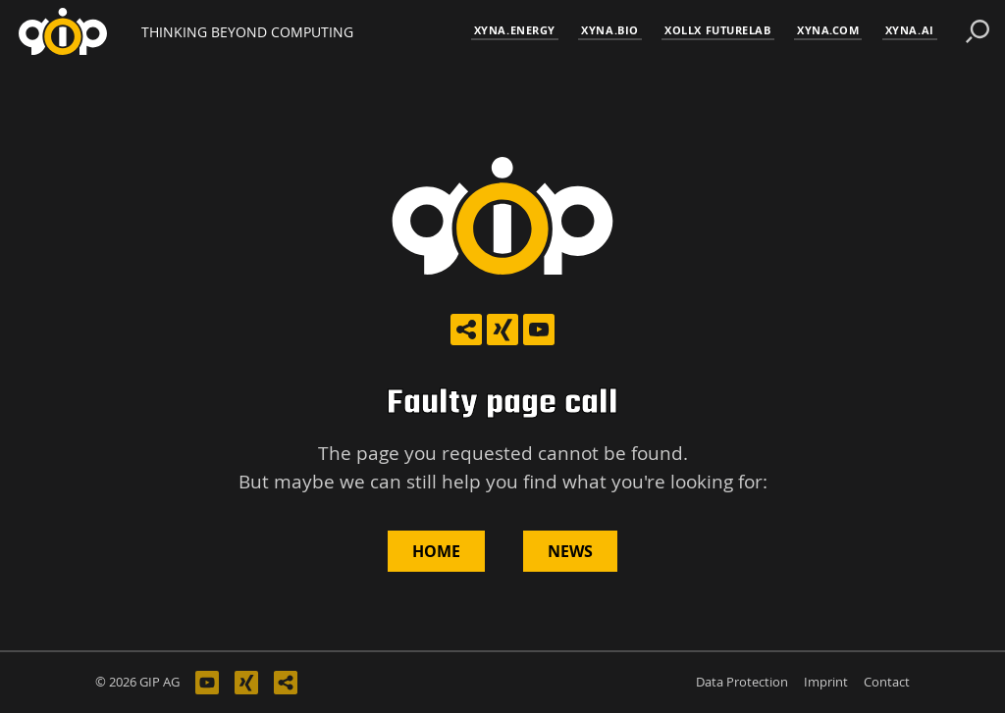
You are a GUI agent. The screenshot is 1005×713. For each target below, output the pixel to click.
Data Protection (742, 681)
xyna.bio (609, 30)
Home (436, 551)
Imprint (826, 681)
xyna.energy (514, 30)
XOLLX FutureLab (717, 30)
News (570, 551)
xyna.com (828, 30)
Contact (887, 681)
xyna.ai (909, 30)
